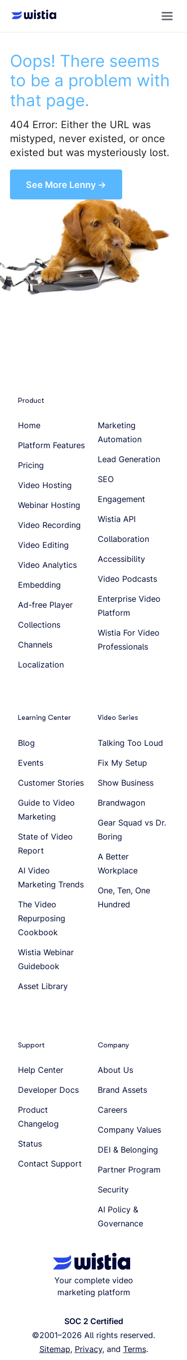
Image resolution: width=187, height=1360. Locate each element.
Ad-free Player (45, 605)
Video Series (118, 717)
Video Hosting (45, 485)
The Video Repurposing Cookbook (41, 918)
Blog (26, 743)
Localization (41, 665)
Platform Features (51, 445)
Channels (35, 645)
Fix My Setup (122, 763)
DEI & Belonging (128, 1150)
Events (30, 763)
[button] (167, 16)
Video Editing (43, 545)
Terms (134, 1349)
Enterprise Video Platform (129, 606)
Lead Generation (129, 459)
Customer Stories (51, 783)
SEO (106, 479)
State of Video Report (45, 843)
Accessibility (121, 559)
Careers (112, 1110)
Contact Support (50, 1164)
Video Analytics (47, 565)
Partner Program (129, 1170)
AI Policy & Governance (120, 1216)
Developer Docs (48, 1090)
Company (113, 1045)
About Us (115, 1070)
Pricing (31, 465)
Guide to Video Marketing (46, 810)
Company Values (129, 1130)
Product (31, 400)
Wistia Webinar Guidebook (46, 959)
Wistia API (117, 519)
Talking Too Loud (130, 743)
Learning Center (44, 717)
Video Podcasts (127, 579)
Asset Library (43, 986)
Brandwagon (121, 803)
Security (113, 1189)
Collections (39, 625)
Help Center (40, 1070)
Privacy (88, 1349)
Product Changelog (38, 1117)
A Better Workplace (118, 863)
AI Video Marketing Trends (51, 877)
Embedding (39, 585)
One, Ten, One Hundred (124, 897)
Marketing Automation (120, 432)
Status (30, 1144)
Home (29, 425)
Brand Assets (122, 1090)
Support (31, 1045)
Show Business (126, 783)
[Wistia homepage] (31, 15)
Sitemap (54, 1349)
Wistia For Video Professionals (129, 640)
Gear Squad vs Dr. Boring (132, 830)
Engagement (121, 499)
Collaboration (123, 539)
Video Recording (49, 525)
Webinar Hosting (49, 505)
